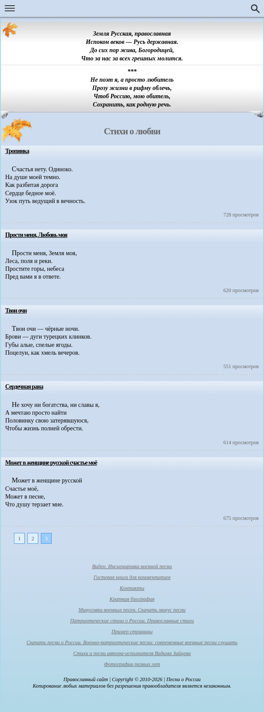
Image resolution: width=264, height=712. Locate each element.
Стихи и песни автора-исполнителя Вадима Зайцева (132, 653)
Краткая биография (132, 599)
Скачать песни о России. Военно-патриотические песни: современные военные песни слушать (132, 642)
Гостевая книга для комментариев (132, 577)
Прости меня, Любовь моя (36, 235)
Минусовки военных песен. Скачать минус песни (131, 610)
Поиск (255, 8)
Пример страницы (132, 632)
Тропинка (17, 151)
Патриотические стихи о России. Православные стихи (132, 621)
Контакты (132, 588)
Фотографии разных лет (132, 664)
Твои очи (16, 310)
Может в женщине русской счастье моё (51, 462)
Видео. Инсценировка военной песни (132, 566)
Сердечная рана (24, 386)
